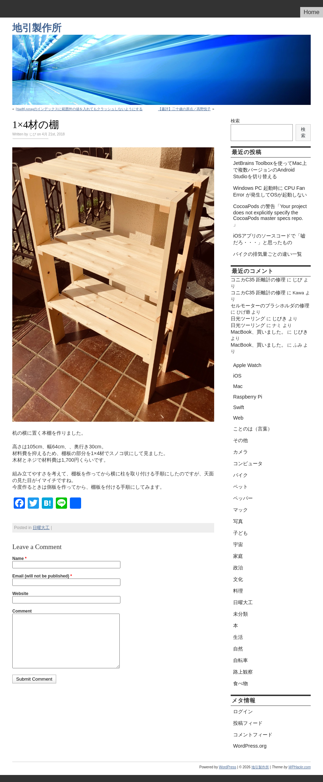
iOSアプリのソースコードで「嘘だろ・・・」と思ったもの (269, 239)
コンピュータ (248, 463)
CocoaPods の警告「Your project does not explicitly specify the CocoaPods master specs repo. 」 (270, 215)
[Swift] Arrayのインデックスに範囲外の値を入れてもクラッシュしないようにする (79, 109)
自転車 (240, 660)
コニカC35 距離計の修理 (258, 279)
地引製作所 (36, 27)
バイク (240, 475)
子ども (240, 533)
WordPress (227, 767)
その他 (240, 440)
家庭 (238, 556)
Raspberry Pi (247, 397)
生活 (238, 637)
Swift (238, 407)
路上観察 (243, 672)
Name (19, 558)
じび (297, 279)
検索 (235, 120)
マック (240, 510)
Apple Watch (247, 365)
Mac (238, 386)
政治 (238, 567)
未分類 (240, 614)
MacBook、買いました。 (258, 332)
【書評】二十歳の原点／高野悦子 (184, 109)
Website (20, 593)
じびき (279, 318)
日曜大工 (41, 527)
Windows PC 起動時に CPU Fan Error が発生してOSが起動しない (270, 191)
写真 (238, 521)
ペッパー (243, 498)
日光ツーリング (248, 318)
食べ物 (240, 683)
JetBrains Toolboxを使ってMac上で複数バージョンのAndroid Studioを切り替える (270, 169)
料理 (238, 591)
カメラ (240, 452)
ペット (240, 486)
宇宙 (238, 544)
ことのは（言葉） (252, 429)
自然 (238, 648)
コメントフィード (252, 734)
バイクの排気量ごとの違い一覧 (267, 254)
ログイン (243, 711)
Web (238, 418)
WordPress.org (249, 746)
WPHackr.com (299, 767)
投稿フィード (248, 723)
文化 (238, 579)
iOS (237, 376)
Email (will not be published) (42, 576)
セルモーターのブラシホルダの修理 (270, 305)
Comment (22, 611)
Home (311, 12)
